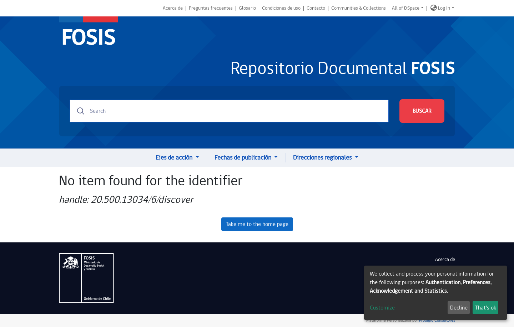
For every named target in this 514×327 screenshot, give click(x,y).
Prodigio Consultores (436, 320)
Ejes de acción (175, 157)
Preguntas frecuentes (211, 8)
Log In (444, 8)
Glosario (247, 8)
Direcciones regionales (323, 157)
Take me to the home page (257, 224)
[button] (434, 8)
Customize (382, 308)
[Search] (229, 111)
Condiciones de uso (281, 8)
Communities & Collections (358, 8)
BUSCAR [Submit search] (422, 111)
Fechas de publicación (244, 157)
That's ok (485, 308)
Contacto (316, 8)
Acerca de (173, 8)
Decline (459, 308)
